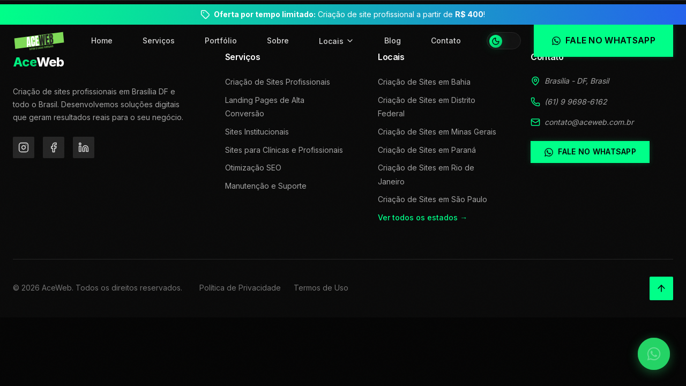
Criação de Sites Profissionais (277, 81)
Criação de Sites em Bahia (424, 81)
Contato (446, 40)
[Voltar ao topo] (661, 288)
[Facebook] (53, 147)
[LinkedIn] (83, 147)
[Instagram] (23, 147)
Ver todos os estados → (422, 217)
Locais (336, 41)
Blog (392, 40)
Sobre (278, 40)
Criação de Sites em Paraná (427, 149)
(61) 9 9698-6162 (576, 101)
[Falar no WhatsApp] (654, 354)
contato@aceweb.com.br (589, 122)
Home (102, 40)
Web (38, 62)
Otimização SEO (253, 167)
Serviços (159, 40)
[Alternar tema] (504, 40)
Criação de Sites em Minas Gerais (437, 131)
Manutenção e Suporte (266, 185)
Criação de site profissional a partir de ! (349, 14)
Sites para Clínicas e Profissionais (284, 149)
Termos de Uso (321, 287)
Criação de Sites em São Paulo (432, 199)
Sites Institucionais (257, 131)
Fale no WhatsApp (590, 152)
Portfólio (221, 40)
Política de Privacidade (240, 287)
